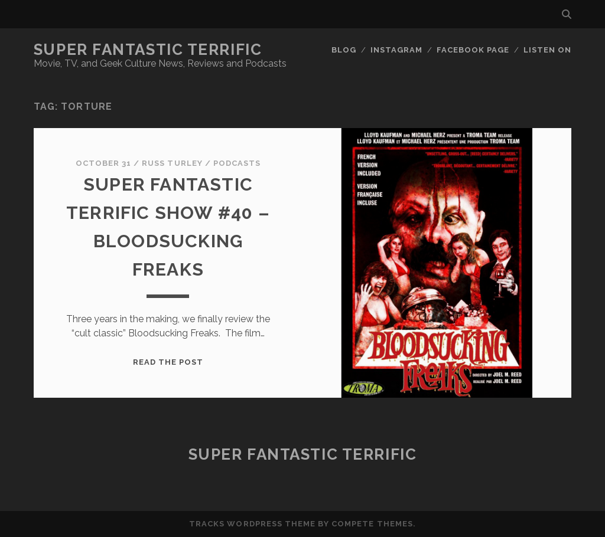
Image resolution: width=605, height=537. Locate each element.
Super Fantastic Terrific (148, 49)
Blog (343, 49)
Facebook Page (473, 49)
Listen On (547, 49)
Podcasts (237, 163)
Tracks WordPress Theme (252, 523)
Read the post (168, 362)
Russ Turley (172, 163)
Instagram (396, 49)
